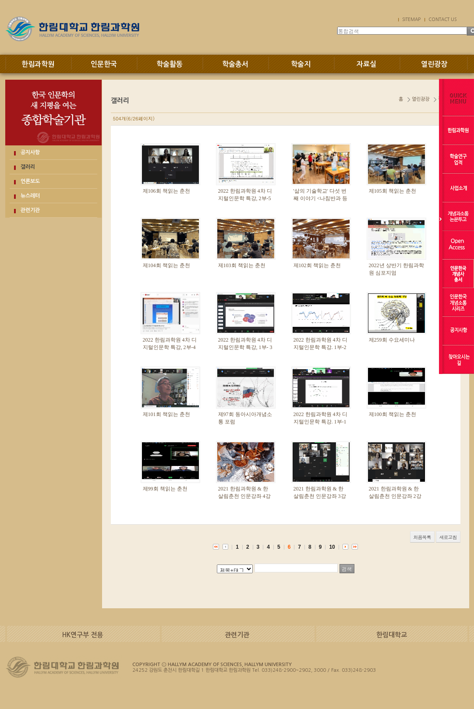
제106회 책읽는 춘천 (166, 191)
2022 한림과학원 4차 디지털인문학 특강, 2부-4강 (170, 347)
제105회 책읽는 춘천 (392, 191)
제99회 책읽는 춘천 (165, 489)
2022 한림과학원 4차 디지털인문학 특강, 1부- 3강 (245, 347)
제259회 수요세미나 (392, 340)
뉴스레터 (30, 195)
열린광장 (434, 64)
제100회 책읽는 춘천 (392, 414)
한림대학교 (391, 634)
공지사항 (30, 152)
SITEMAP (411, 19)
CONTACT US (442, 19)
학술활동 (169, 64)
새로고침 (448, 537)
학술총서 (235, 64)
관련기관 (30, 210)
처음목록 (422, 537)
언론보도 (30, 181)
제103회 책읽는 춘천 (241, 265)
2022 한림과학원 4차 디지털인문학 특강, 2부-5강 (245, 198)
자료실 (366, 64)
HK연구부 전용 (82, 634)
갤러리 (28, 166)
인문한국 (104, 64)
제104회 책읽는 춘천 (166, 265)
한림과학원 (37, 64)
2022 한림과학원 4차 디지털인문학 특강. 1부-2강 (320, 347)
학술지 (301, 64)
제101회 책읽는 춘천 (166, 414)
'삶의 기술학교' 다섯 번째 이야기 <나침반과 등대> (321, 198)
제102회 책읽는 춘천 (317, 265)
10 (332, 547)
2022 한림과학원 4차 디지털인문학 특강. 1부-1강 (320, 421)
